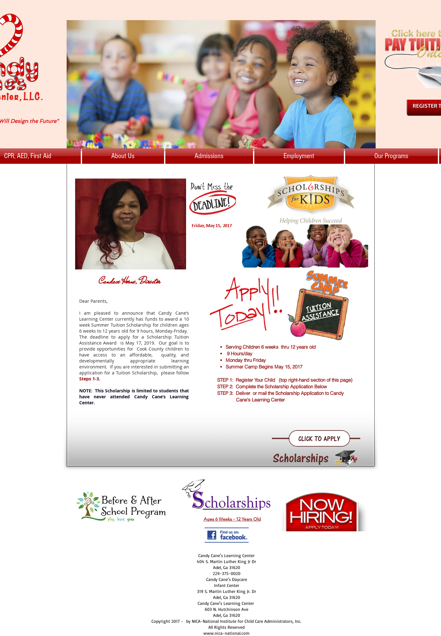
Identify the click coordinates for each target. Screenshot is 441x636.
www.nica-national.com (226, 633)
